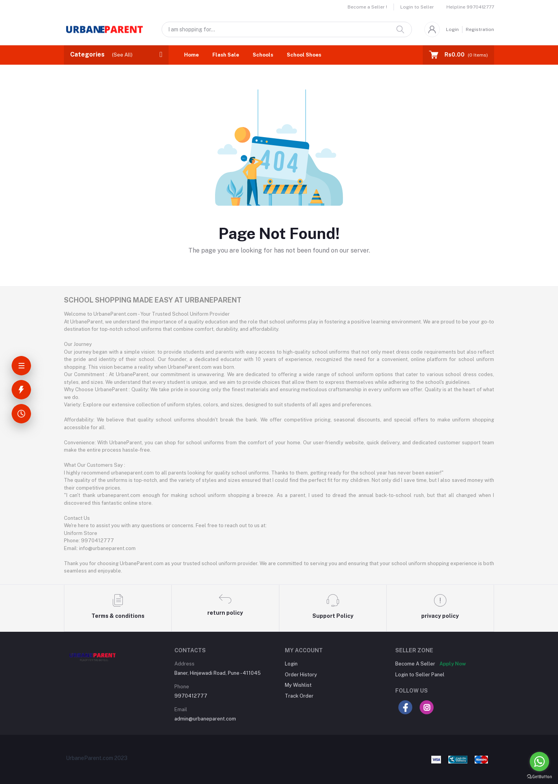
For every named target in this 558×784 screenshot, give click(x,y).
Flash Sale (225, 55)
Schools (263, 55)
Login (452, 29)
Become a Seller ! (367, 7)
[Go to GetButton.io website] (539, 776)
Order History (301, 674)
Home (191, 55)
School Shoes (304, 55)
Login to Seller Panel (419, 674)
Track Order (299, 696)
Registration (480, 29)
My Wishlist (298, 685)
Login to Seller (417, 7)
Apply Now (452, 664)
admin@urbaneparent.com (205, 719)
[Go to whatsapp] (539, 761)
